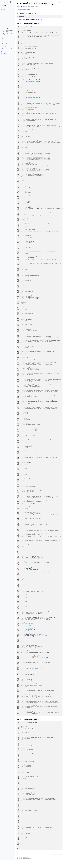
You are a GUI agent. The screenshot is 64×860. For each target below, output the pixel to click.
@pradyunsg (26, 858)
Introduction (3, 12)
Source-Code (3, 53)
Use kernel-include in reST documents (7, 49)
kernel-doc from (8, 31)
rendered (8, 34)
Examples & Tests (5, 22)
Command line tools (5, 51)
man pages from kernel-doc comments (7, 46)
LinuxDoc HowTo (4, 16)
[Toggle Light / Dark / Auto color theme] (59, 2)
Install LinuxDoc (4, 14)
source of (7, 27)
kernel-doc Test (6, 24)
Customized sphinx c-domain (7, 43)
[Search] (7, 9)
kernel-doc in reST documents (8, 20)
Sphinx (21, 858)
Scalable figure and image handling (7, 39)
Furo (30, 858)
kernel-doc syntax (5, 18)
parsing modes (5, 36)
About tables (4, 41)
